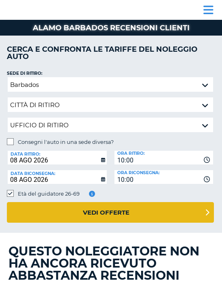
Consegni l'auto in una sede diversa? (66, 142)
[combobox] (164, 157)
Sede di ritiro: (24, 73)
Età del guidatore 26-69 (49, 193)
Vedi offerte (106, 212)
